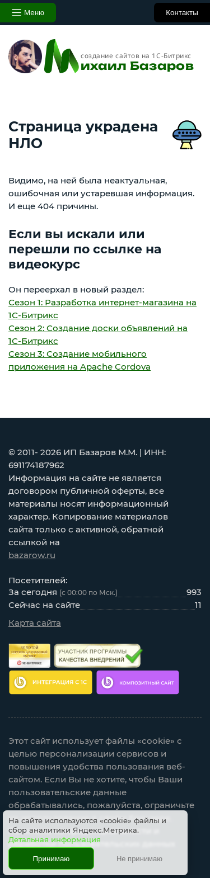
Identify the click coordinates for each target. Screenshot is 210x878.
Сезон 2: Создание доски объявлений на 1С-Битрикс (98, 334)
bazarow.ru (31, 555)
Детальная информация (54, 839)
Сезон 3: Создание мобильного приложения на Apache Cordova (79, 360)
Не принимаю (139, 859)
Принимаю (51, 859)
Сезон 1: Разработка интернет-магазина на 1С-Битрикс (102, 308)
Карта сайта (34, 622)
